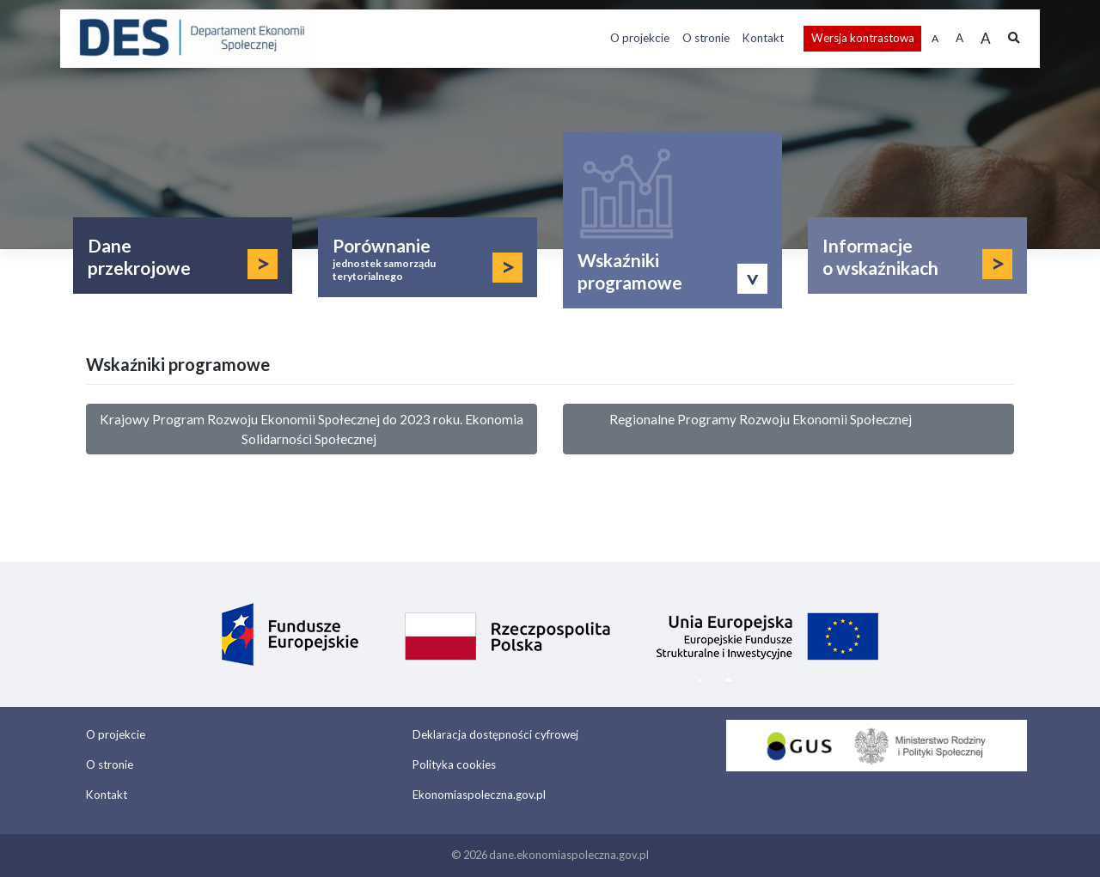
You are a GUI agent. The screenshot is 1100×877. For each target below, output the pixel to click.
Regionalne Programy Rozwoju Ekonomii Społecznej (789, 429)
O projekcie (639, 38)
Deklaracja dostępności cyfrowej (495, 734)
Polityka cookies (454, 764)
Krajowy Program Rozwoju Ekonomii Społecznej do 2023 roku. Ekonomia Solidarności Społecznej (311, 429)
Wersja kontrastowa (862, 38)
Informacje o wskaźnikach (880, 256)
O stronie (706, 38)
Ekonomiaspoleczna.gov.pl (479, 794)
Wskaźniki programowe (630, 271)
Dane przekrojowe (139, 256)
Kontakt (763, 38)
